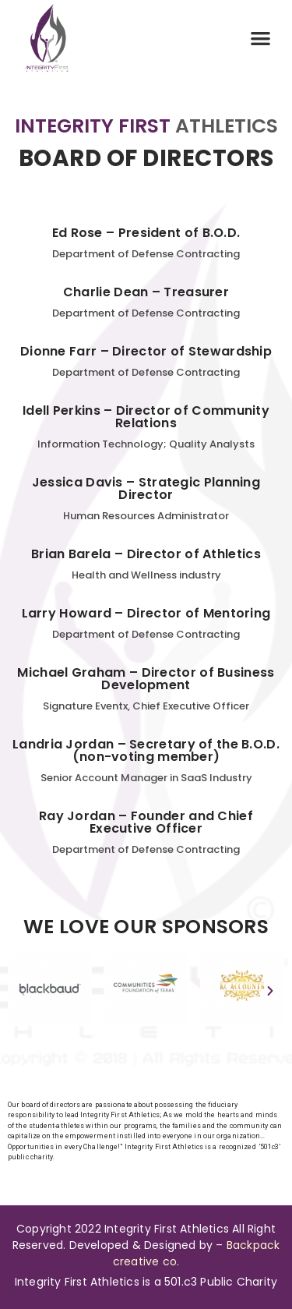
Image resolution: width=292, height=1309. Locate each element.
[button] (261, 39)
